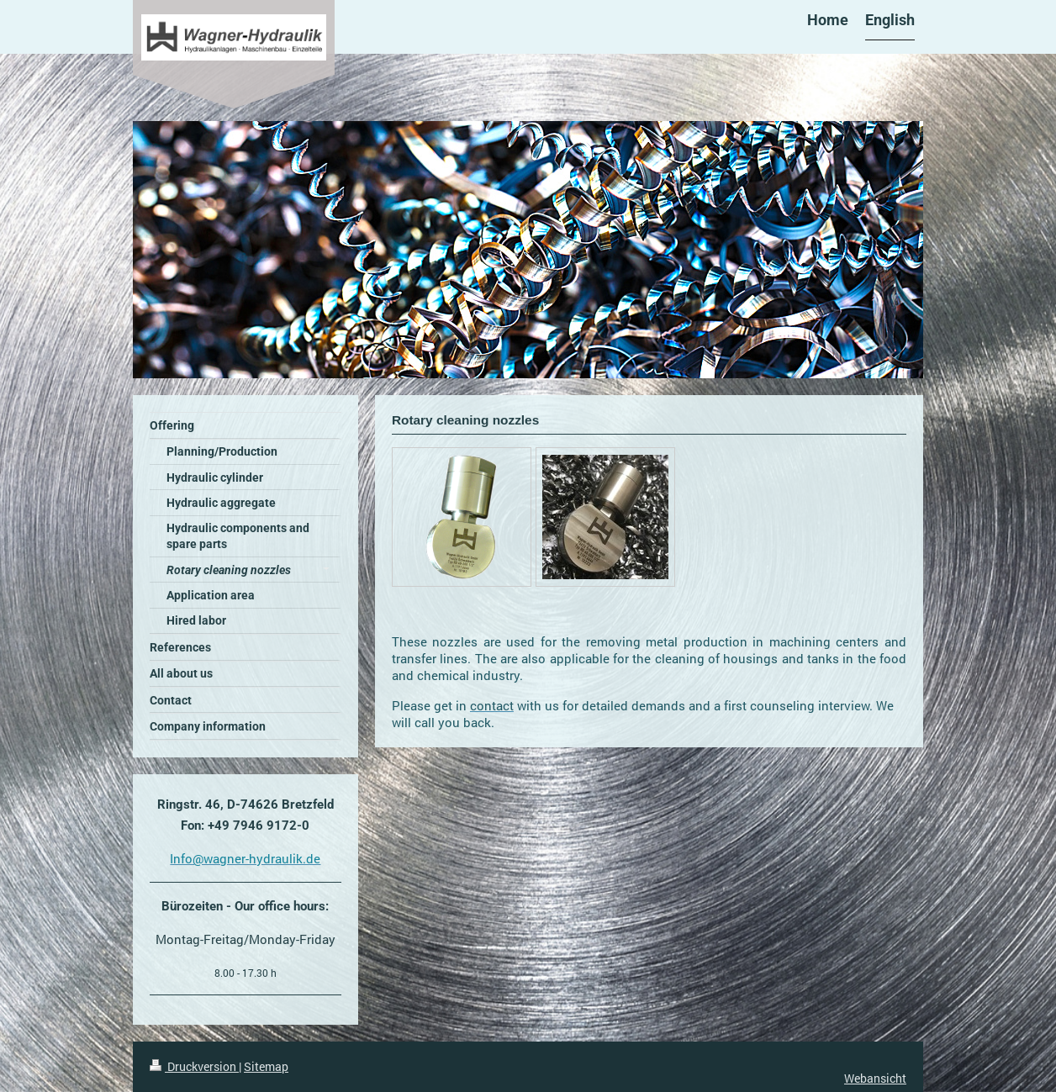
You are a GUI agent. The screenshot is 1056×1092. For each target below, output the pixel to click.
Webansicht (875, 1078)
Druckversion (194, 1066)
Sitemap (266, 1066)
